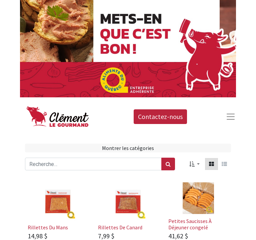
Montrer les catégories (128, 148)
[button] (194, 164)
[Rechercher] (168, 164)
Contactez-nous (160, 116)
